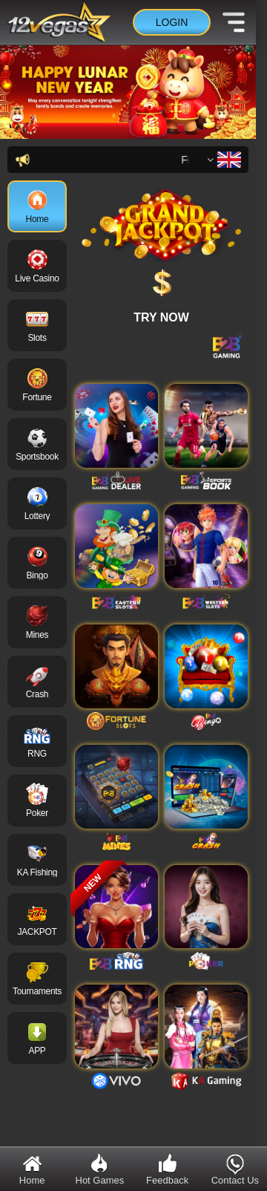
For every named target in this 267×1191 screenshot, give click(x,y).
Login (172, 22)
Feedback (167, 1169)
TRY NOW (161, 317)
